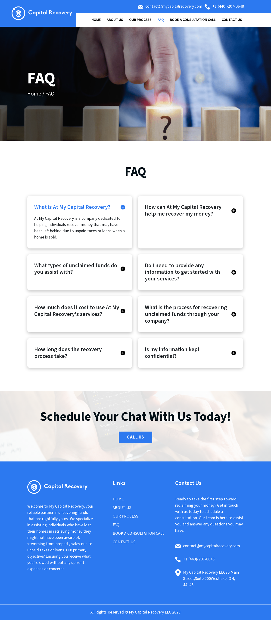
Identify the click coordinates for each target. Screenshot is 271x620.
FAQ (161, 19)
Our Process (140, 19)
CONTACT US (124, 542)
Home (96, 19)
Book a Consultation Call (193, 19)
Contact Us (232, 19)
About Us (115, 19)
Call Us (135, 437)
